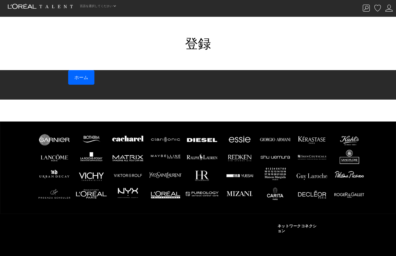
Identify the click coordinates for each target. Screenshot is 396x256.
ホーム (81, 77)
